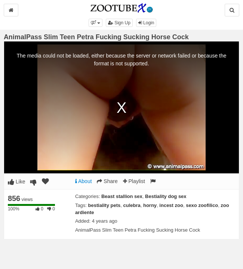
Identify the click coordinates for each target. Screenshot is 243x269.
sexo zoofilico (202, 205)
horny (150, 205)
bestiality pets (104, 205)
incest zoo (171, 205)
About (83, 181)
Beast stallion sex (121, 196)
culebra (132, 205)
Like (16, 182)
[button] (95, 23)
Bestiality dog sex (166, 196)
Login (146, 22)
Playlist (134, 181)
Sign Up (119, 22)
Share (107, 181)
